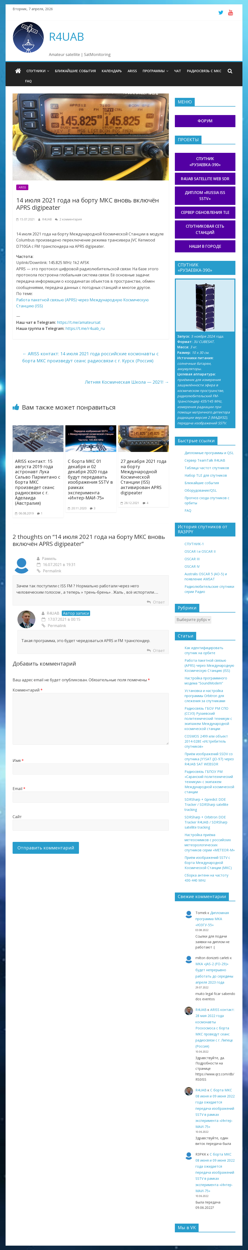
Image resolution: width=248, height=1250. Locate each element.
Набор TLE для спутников (206, 475)
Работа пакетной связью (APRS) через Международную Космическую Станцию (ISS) (209, 665)
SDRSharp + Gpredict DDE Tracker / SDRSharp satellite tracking (206, 804)
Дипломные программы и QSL (209, 452)
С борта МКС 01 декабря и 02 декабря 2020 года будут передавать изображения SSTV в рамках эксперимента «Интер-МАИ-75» (90, 479)
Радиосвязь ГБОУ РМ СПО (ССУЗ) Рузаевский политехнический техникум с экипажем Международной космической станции (208, 718)
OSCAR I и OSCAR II (200, 551)
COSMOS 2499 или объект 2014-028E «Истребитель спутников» (206, 741)
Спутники (36, 71)
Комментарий (28, 690)
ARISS (132, 71)
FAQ (28, 81)
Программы (154, 71)
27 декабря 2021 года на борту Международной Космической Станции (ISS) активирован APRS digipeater (143, 477)
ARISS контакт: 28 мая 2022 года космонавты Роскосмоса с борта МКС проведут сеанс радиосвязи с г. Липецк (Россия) (214, 1027)
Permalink (49, 571)
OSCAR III (192, 559)
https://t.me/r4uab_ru (85, 328)
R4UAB (66, 36)
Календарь (112, 71)
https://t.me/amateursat (79, 322)
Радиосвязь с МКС (204, 71)
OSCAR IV (192, 566)
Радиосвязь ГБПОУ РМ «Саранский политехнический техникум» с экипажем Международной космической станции (209, 781)
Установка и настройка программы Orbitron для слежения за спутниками (205, 695)
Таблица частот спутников (207, 468)
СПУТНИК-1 (194, 544)
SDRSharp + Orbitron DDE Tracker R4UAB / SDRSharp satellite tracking (206, 822)
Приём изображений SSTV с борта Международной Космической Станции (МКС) (208, 862)
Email (19, 788)
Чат (177, 71)
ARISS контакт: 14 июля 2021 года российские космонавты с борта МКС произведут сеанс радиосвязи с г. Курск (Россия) (90, 357)
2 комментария (68, 219)
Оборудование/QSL (201, 490)
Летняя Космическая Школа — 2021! (127, 382)
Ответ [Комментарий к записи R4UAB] (159, 650)
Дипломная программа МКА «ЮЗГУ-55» (212, 918)
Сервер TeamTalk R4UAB (205, 460)
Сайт (17, 816)
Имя (18, 760)
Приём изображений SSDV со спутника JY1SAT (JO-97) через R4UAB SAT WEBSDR (209, 759)
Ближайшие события (75, 71)
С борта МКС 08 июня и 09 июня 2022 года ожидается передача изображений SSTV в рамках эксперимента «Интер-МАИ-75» (215, 1108)
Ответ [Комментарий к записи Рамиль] (159, 602)
